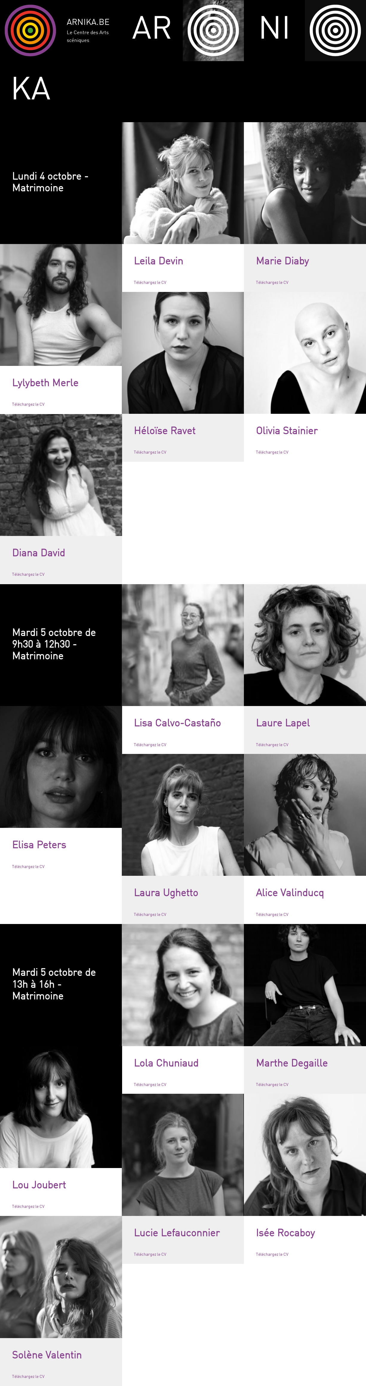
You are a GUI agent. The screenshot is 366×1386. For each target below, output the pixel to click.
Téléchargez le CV (150, 283)
